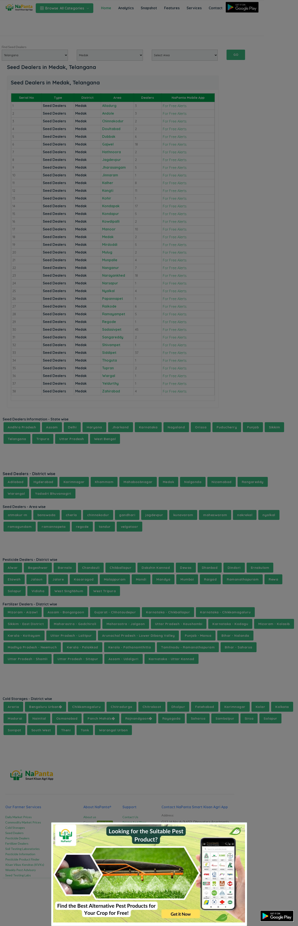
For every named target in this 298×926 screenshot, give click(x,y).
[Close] (238, 829)
